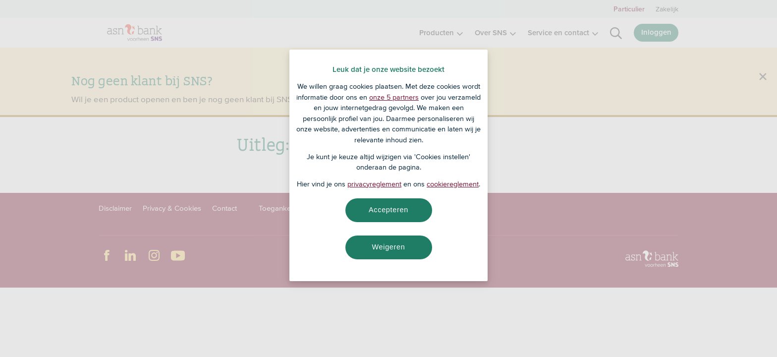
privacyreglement (374, 184)
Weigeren (388, 247)
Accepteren (388, 210)
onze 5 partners (394, 97)
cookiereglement (453, 184)
